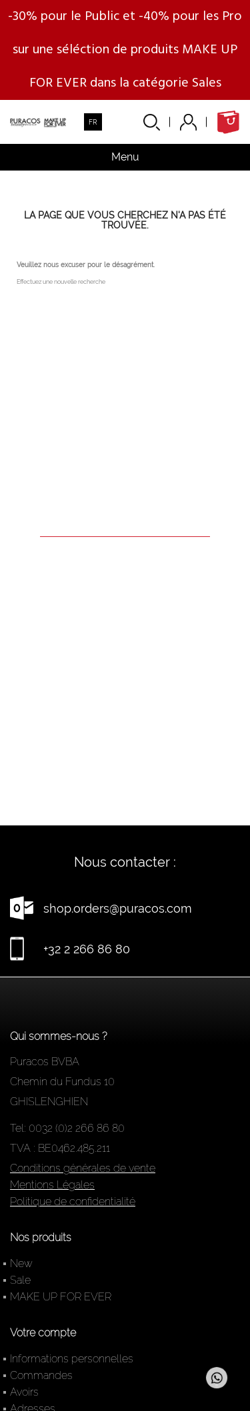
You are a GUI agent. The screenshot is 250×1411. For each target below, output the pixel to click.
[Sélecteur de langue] (93, 122)
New (21, 1263)
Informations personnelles (71, 1358)
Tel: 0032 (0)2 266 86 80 (67, 1128)
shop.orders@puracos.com (117, 908)
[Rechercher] (125, 518)
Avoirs (24, 1392)
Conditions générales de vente (82, 1168)
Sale (20, 1280)
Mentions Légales (52, 1184)
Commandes (41, 1375)
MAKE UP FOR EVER (60, 1296)
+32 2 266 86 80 (86, 949)
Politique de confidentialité (72, 1201)
